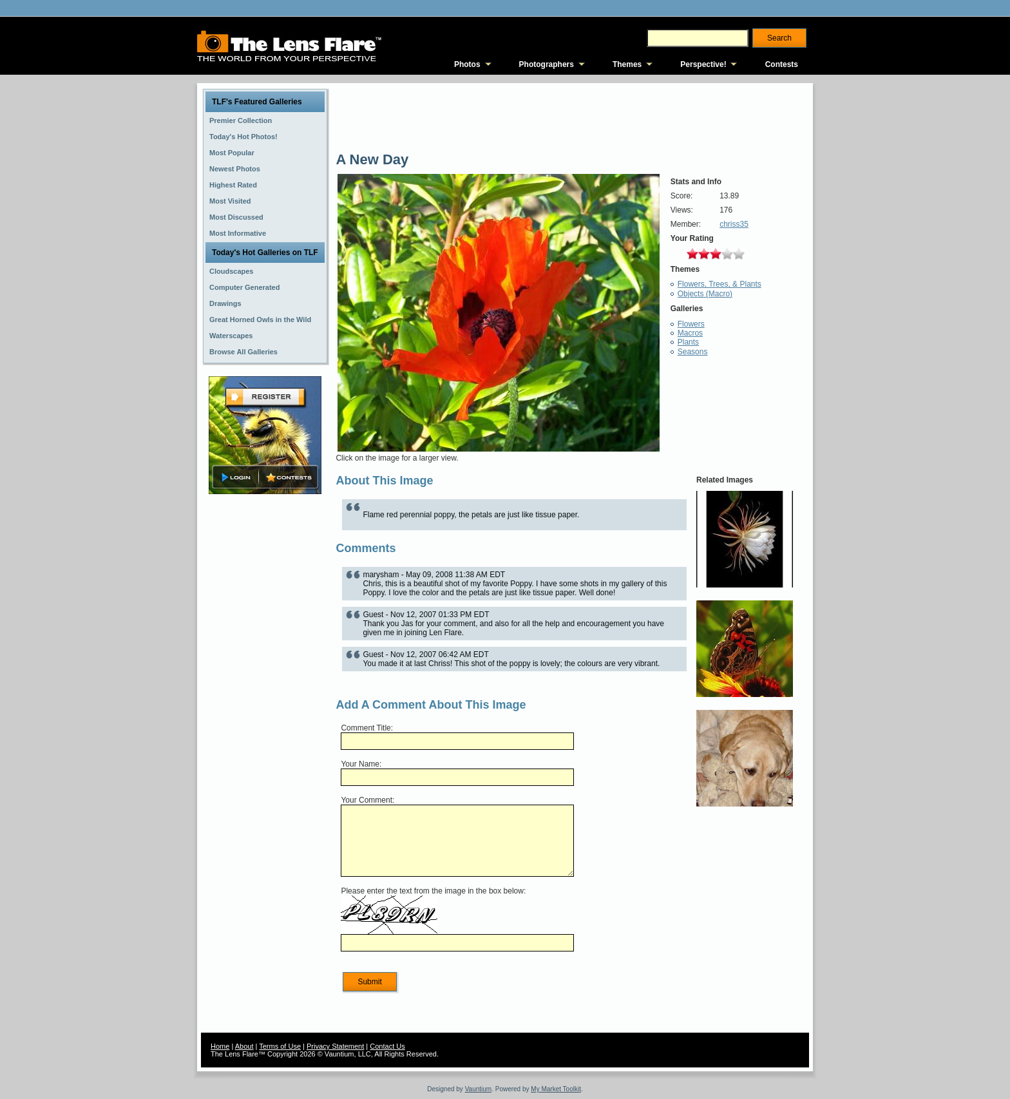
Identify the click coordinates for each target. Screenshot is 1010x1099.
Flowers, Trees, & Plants (719, 284)
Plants (688, 342)
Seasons (693, 351)
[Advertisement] (265, 700)
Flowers (691, 324)
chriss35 (733, 224)
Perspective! (703, 64)
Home (220, 1046)
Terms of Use (280, 1046)
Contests (781, 64)
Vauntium (478, 1089)
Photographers (546, 64)
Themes (627, 64)
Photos (467, 64)
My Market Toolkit (556, 1089)
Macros (690, 333)
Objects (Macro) (705, 293)
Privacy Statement (335, 1046)
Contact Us (387, 1046)
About (244, 1046)
